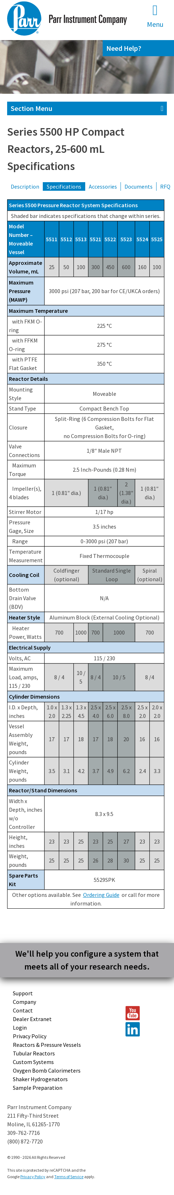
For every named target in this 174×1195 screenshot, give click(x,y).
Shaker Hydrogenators (40, 1079)
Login (20, 1027)
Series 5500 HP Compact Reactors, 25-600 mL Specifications (65, 149)
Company (24, 1001)
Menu (155, 16)
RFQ (165, 186)
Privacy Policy (29, 1036)
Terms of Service (68, 1176)
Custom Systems (33, 1061)
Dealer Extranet (32, 1018)
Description (25, 186)
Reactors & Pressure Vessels (47, 1044)
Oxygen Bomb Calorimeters (47, 1070)
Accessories (103, 186)
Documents (138, 186)
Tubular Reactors (34, 1053)
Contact (23, 1010)
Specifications (64, 186)
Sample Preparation (37, 1087)
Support (23, 993)
